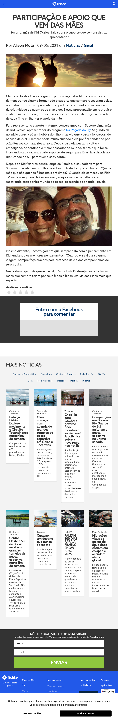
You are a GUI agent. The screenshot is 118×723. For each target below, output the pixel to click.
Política (73, 380)
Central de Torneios (65, 374)
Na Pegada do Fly (78, 130)
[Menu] (4, 4)
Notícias (73, 45)
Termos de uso (55, 686)
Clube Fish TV (86, 374)
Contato (52, 691)
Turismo (86, 380)
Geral (88, 45)
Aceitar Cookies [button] (85, 713)
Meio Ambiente (45, 380)
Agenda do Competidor (24, 374)
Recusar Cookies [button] (32, 713)
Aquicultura (46, 374)
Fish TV (101, 374)
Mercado (61, 380)
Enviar (59, 663)
